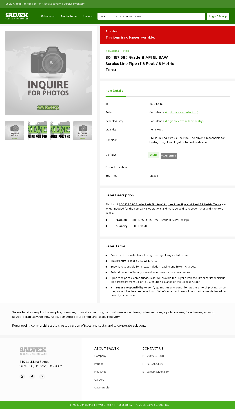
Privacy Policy (104, 405)
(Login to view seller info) (181, 112)
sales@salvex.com (158, 372)
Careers (99, 380)
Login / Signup (218, 16)
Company (100, 356)
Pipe (126, 51)
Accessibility (124, 405)
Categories (47, 16)
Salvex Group (155, 405)
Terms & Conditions (80, 405)
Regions (87, 16)
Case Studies (102, 387)
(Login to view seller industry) (184, 121)
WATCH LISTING (168, 156)
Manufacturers (68, 16)
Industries (100, 372)
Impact (98, 364)
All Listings (112, 51)
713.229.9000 (155, 356)
